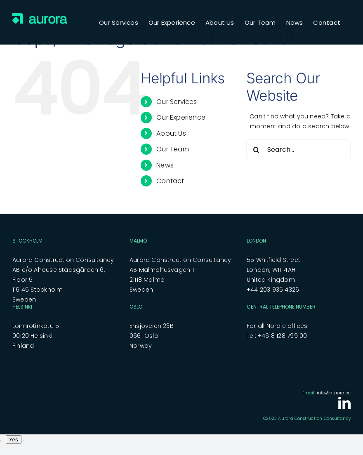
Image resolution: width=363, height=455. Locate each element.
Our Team (172, 149)
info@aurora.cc (334, 393)
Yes (13, 439)
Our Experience (180, 117)
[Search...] (298, 149)
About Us (171, 133)
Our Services (176, 101)
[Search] (256, 149)
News (165, 165)
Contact (170, 181)
